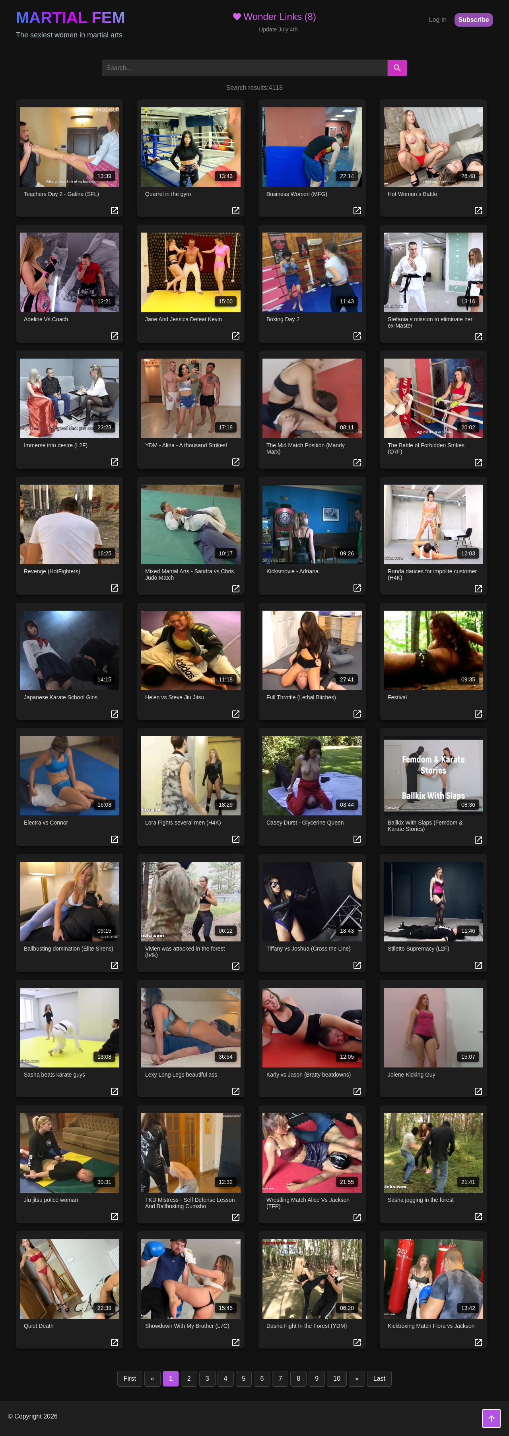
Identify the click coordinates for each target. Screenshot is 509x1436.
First (130, 1378)
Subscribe (473, 19)
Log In (438, 19)
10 (336, 1378)
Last (379, 1378)
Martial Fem (70, 17)
